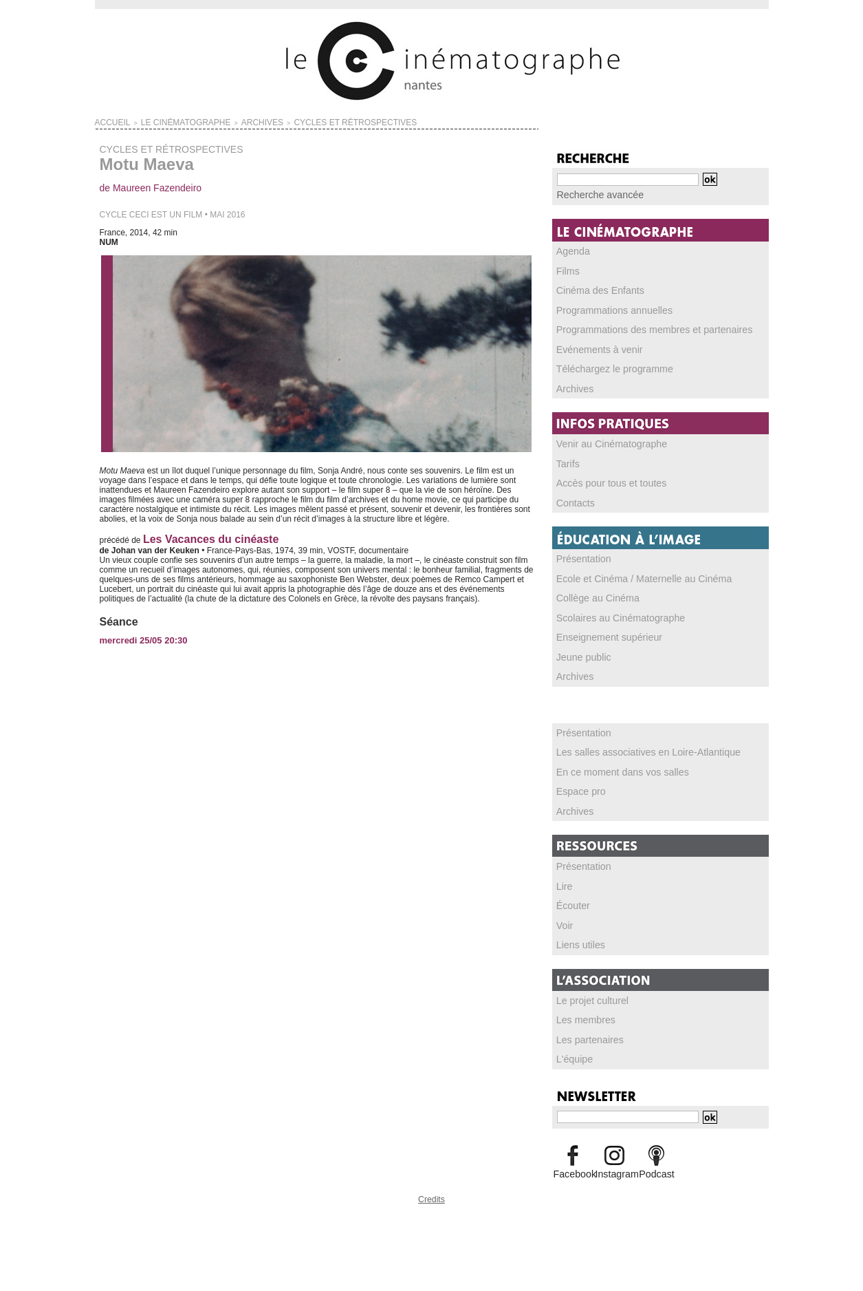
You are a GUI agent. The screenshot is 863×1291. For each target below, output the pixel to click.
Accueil (108, 121)
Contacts (573, 497)
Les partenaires (585, 1027)
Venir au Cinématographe (604, 440)
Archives (573, 385)
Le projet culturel (587, 989)
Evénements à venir (593, 346)
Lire (564, 876)
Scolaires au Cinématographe (611, 611)
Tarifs (567, 459)
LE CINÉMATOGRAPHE (165, 121)
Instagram (614, 1160)
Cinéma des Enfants (594, 288)
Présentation (580, 553)
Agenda (571, 250)
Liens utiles (577, 934)
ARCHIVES (225, 121)
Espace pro (578, 782)
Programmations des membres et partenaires (640, 327)
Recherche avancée (594, 194)
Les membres (582, 1008)
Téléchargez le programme (606, 365)
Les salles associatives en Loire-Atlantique (634, 744)
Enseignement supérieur (601, 630)
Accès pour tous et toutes (603, 478)
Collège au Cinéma (592, 592)
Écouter (571, 895)
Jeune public (580, 649)
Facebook (573, 1160)
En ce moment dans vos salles (613, 763)
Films (567, 269)
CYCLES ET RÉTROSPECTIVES (298, 121)
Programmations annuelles (606, 307)
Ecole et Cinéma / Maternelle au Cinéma (631, 572)
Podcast (656, 1160)
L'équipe (572, 1047)
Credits (432, 1184)
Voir (564, 914)
